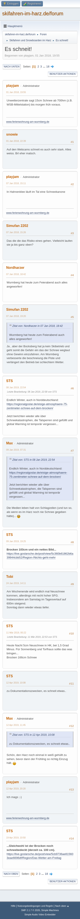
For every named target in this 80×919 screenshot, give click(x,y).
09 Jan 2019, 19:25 (16, 541)
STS (9, 381)
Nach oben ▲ (62, 906)
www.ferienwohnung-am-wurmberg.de (27, 121)
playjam (12, 85)
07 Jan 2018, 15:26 (16, 232)
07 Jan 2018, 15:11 (16, 183)
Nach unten (11, 66)
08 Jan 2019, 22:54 (16, 387)
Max (9, 443)
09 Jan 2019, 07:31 (16, 449)
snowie (12, 134)
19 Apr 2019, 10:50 (16, 837)
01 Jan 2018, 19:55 (16, 92)
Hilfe (13, 906)
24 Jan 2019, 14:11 (16, 583)
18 (47, 66)
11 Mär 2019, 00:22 (16, 632)
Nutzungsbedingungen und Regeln (35, 906)
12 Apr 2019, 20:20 (16, 788)
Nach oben (11, 874)
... (44, 66)
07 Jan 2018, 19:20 (16, 316)
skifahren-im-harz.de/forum (32, 13)
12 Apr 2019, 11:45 (16, 725)
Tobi (9, 576)
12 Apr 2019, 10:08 (16, 682)
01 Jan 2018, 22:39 (16, 141)
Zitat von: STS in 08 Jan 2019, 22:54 (33, 459)
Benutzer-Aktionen (63, 74)
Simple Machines (50, 910)
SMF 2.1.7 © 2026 (30, 910)
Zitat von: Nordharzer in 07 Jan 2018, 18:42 (37, 325)
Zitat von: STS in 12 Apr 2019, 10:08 (33, 734)
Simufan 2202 (17, 226)
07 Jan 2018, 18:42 (16, 274)
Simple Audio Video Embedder (39, 914)
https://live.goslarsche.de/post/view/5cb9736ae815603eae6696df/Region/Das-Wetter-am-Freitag (40, 856)
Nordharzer (15, 267)
